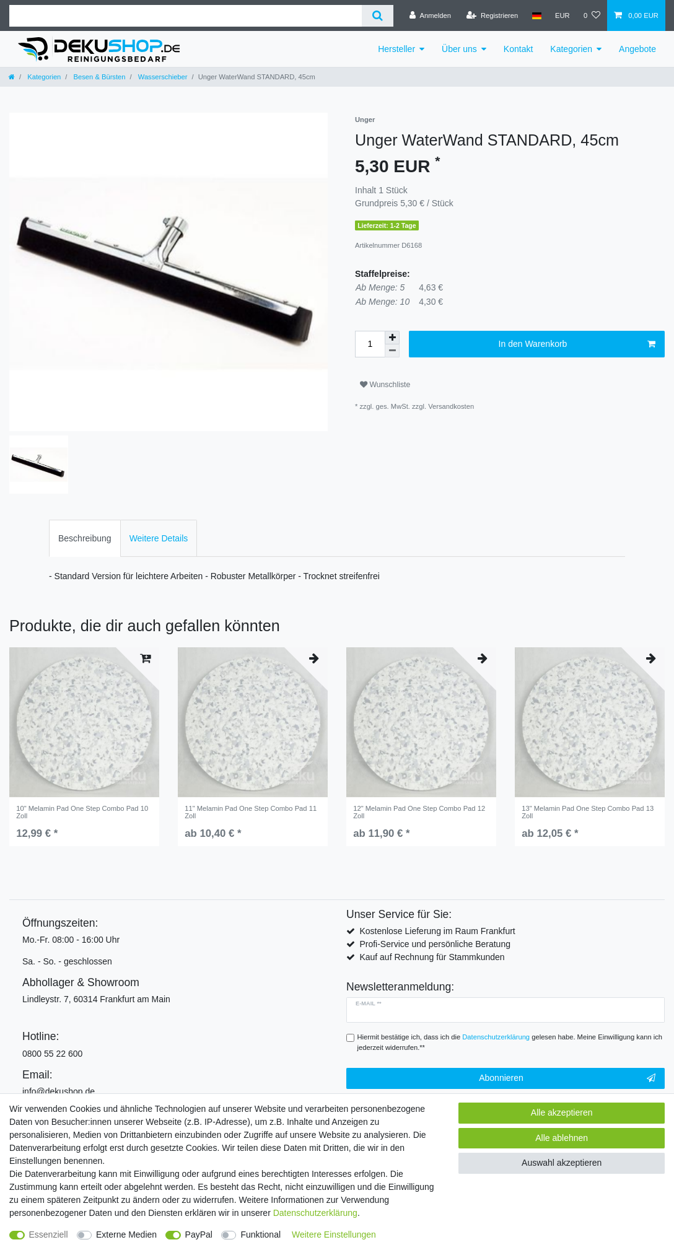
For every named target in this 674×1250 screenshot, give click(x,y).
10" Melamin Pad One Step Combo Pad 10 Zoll (82, 812)
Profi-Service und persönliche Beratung (434, 944)
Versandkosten (451, 406)
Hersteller (396, 49)
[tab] (85, 538)
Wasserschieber (162, 77)
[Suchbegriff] (185, 16)
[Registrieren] (492, 15)
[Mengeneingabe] (370, 344)
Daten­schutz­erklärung (315, 1213)
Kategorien (571, 49)
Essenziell (48, 1234)
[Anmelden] (430, 15)
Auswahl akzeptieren (562, 1163)
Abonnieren (567, 1078)
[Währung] (562, 15)
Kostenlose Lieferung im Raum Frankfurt (437, 931)
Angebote (637, 49)
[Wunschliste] (592, 15)
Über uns (459, 49)
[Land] (536, 15)
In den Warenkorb (577, 344)
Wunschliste (385, 384)
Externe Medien (126, 1234)
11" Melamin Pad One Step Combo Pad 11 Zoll (251, 812)
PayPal (198, 1234)
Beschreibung (85, 538)
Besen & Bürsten (98, 77)
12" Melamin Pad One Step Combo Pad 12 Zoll (419, 812)
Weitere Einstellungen (334, 1234)
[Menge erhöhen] (392, 337)
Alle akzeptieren (562, 1112)
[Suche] (377, 16)
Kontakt (518, 49)
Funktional (260, 1234)
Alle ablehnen (561, 1138)
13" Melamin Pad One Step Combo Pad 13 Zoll (588, 812)
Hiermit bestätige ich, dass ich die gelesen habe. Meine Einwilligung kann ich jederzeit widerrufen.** (510, 1042)
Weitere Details (158, 538)
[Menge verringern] (392, 350)
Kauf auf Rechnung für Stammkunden (431, 957)
